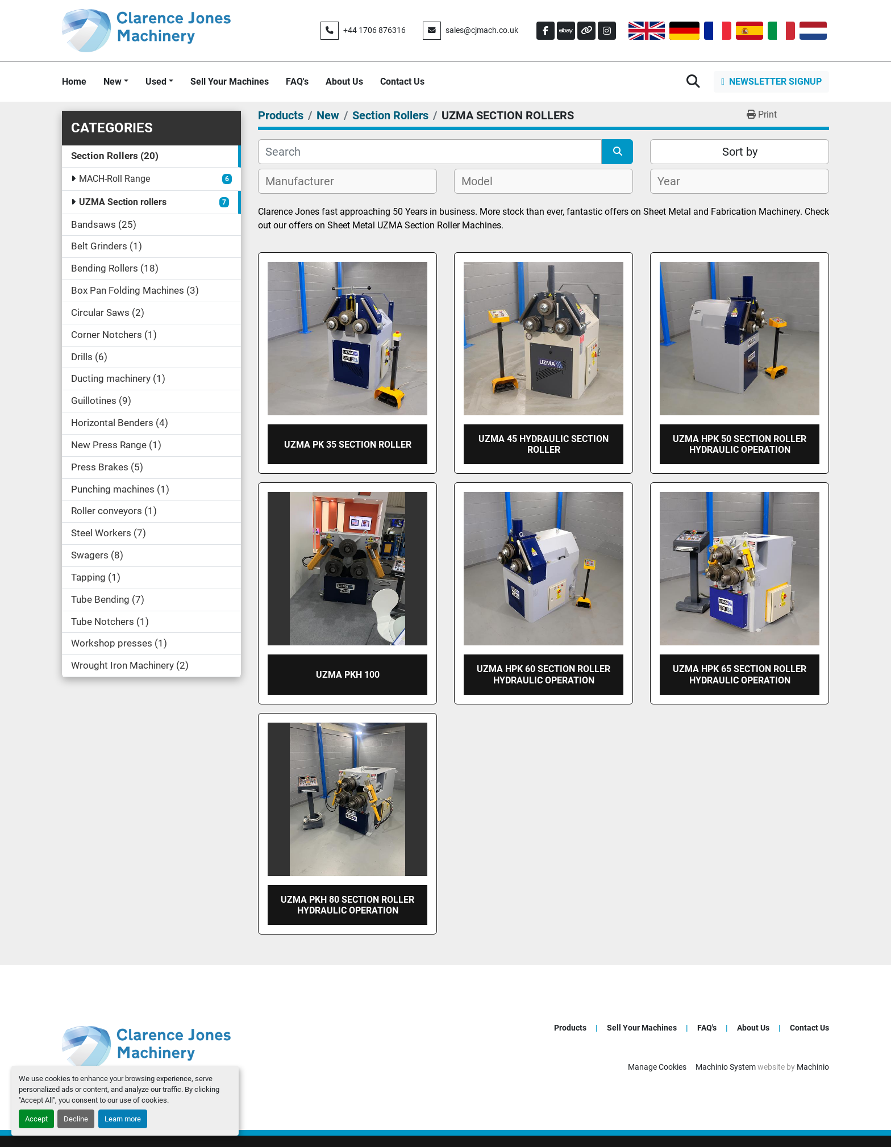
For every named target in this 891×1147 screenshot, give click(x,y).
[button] (115, 82)
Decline (76, 1119)
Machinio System (726, 1066)
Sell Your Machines (229, 81)
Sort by (739, 152)
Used (155, 81)
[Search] (430, 151)
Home (74, 81)
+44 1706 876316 (374, 30)
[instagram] (607, 31)
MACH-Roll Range (114, 178)
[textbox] (306, 181)
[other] (586, 31)
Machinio (813, 1066)
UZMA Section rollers (122, 202)
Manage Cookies (657, 1066)
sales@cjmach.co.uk (482, 30)
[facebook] (545, 31)
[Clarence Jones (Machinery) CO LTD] (146, 1046)
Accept (36, 1119)
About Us (344, 81)
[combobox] (347, 181)
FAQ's (297, 81)
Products (570, 1027)
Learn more (123, 1119)
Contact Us (402, 81)
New (112, 81)
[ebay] (566, 31)
